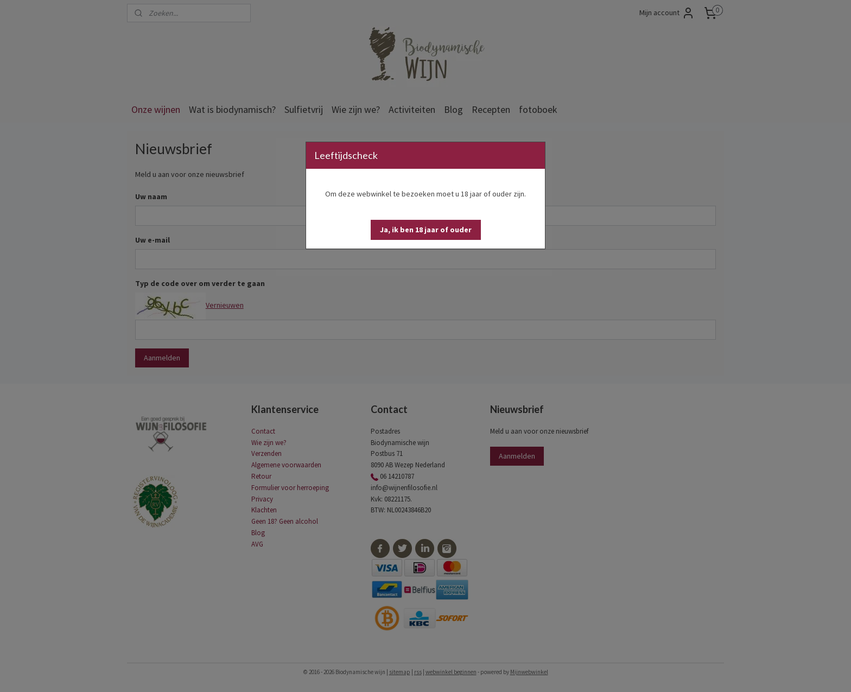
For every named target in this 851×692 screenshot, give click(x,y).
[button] (426, 230)
